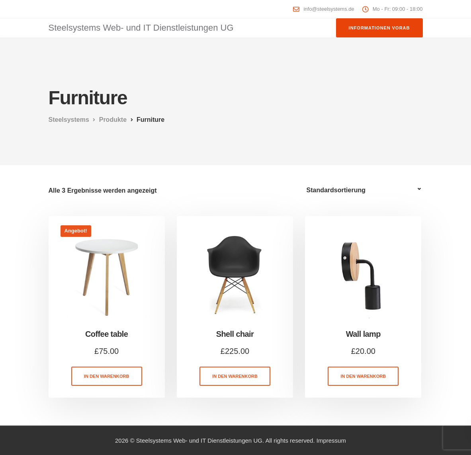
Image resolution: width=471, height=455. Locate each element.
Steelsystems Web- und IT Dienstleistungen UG (141, 28)
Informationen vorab (379, 27)
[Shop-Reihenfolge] (365, 190)
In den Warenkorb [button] (106, 376)
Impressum (331, 440)
